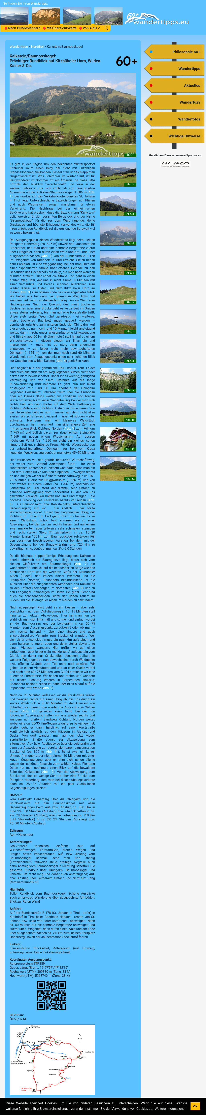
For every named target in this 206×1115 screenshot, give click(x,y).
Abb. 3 (25, 292)
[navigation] (63, 17)
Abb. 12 (48, 772)
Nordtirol (37, 47)
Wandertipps (19, 47)
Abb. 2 (46, 256)
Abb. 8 (78, 588)
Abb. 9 (47, 688)
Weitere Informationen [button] (170, 1108)
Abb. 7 (81, 564)
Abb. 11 (52, 752)
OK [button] (195, 1106)
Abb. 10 (28, 711)
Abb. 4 (61, 361)
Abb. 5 (69, 428)
